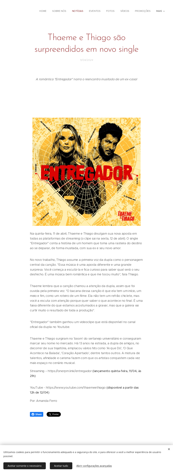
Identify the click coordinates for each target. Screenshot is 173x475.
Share (37, 414)
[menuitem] (43, 11)
